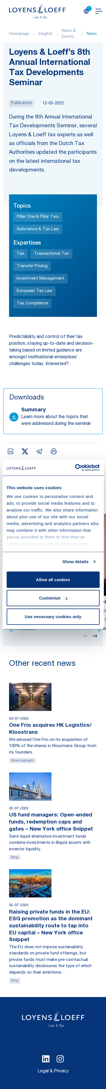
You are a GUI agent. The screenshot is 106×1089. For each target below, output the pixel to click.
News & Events (68, 34)
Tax (20, 254)
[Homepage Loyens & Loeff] (37, 11)
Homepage (19, 34)
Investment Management (40, 278)
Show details (75, 561)
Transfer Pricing (32, 266)
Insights (45, 34)
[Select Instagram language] (60, 1058)
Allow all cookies (53, 579)
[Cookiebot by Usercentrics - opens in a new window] (75, 467)
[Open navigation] (99, 11)
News (92, 34)
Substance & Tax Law (38, 229)
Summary (33, 410)
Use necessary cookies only (53, 616)
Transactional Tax (51, 254)
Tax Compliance (32, 303)
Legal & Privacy (53, 1071)
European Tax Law (34, 291)
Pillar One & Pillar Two (38, 217)
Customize (53, 598)
